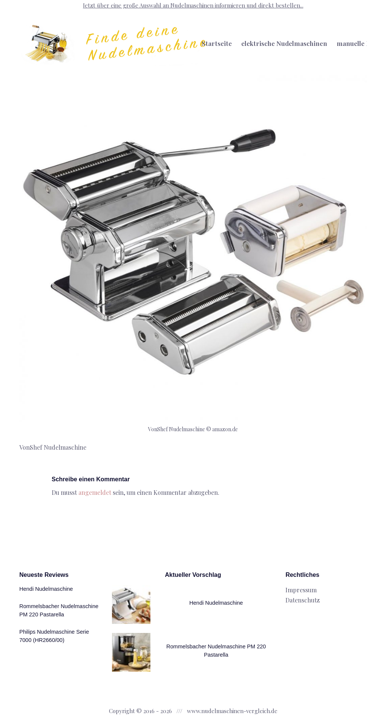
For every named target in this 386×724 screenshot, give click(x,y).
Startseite (217, 43)
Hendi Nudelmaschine (46, 589)
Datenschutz (302, 600)
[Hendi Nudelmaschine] (131, 604)
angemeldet (94, 492)
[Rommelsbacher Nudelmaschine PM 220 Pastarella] (131, 652)
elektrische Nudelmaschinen (284, 43)
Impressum (301, 590)
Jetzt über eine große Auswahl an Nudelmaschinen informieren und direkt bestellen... (193, 5)
